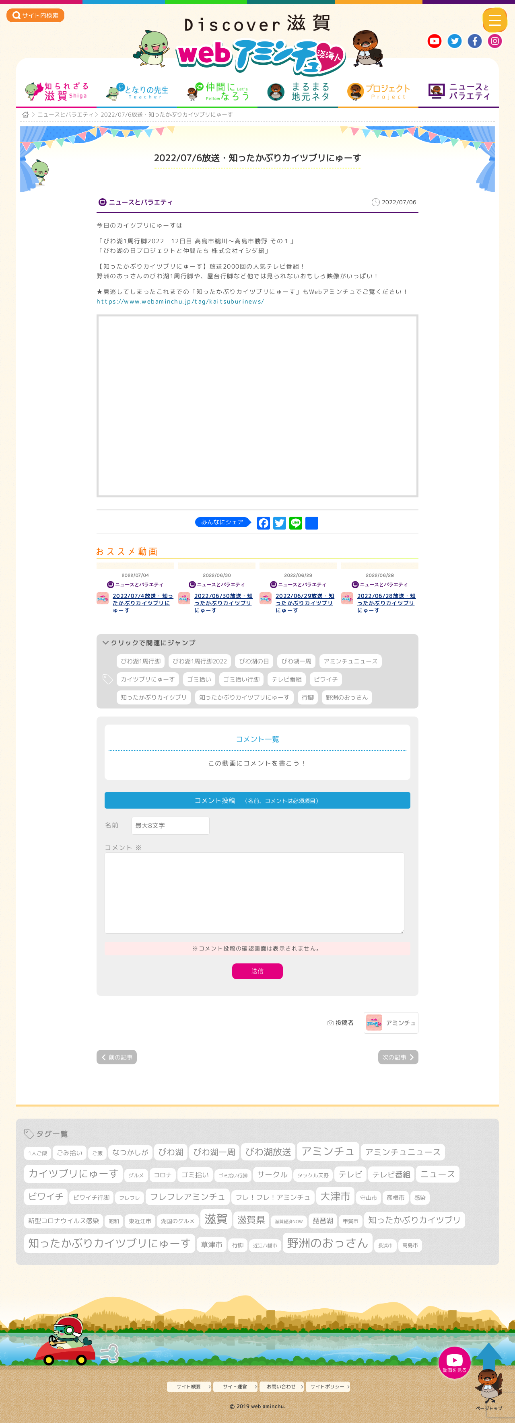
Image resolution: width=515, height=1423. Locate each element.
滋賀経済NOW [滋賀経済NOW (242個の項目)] (289, 1221)
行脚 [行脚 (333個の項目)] (237, 1245)
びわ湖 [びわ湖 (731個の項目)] (170, 1152)
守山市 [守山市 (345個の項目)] (368, 1198)
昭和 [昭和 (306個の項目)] (114, 1221)
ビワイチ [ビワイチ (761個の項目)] (46, 1197)
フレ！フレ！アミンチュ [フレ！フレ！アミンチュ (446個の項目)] (273, 1197)
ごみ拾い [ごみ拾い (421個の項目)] (69, 1152)
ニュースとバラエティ (459, 92)
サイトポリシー (327, 1386)
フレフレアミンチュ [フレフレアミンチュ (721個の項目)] (188, 1197)
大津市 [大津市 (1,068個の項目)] (335, 1196)
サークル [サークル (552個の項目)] (272, 1174)
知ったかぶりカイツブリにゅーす (244, 697)
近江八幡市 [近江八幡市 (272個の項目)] (265, 1245)
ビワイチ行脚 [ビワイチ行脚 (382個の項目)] (91, 1197)
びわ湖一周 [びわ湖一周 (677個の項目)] (214, 1152)
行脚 (308, 697)
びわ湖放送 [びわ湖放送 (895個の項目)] (268, 1151)
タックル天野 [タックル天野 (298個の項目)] (313, 1175)
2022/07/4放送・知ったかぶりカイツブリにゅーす (143, 603)
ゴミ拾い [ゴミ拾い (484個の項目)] (195, 1175)
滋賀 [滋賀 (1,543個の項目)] (216, 1219)
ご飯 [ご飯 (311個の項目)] (97, 1153)
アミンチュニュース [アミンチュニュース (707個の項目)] (403, 1152)
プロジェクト (378, 92)
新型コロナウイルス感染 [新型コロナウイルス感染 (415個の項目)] (63, 1220)
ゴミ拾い (199, 679)
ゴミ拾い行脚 (241, 679)
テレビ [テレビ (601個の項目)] (350, 1174)
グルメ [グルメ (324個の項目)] (136, 1175)
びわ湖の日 (254, 661)
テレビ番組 (287, 679)
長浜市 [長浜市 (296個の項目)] (385, 1245)
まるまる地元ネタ (298, 92)
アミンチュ (401, 1023)
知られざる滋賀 (56, 92)
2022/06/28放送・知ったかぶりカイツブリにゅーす (386, 603)
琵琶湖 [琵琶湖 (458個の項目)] (323, 1220)
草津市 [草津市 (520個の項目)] (211, 1244)
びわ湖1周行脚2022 (200, 661)
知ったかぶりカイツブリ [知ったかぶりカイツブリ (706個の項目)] (414, 1220)
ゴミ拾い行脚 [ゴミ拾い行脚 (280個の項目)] (232, 1175)
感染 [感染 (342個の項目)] (420, 1198)
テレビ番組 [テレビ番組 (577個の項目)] (391, 1174)
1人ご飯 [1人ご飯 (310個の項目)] (37, 1153)
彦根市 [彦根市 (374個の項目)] (396, 1197)
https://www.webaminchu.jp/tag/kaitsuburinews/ (181, 301)
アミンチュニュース (350, 661)
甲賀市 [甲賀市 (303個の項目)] (350, 1221)
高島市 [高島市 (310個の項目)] (410, 1245)
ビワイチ (326, 679)
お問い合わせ (281, 1386)
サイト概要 (189, 1386)
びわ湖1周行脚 (141, 661)
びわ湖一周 (296, 661)
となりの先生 (137, 92)
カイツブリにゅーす (148, 679)
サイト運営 (235, 1386)
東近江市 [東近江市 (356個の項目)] (140, 1221)
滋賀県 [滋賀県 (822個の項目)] (251, 1220)
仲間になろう (217, 92)
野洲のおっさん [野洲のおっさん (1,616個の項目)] (328, 1242)
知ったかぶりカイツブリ (154, 697)
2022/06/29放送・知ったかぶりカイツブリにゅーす (305, 603)
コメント (123, 847)
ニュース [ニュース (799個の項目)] (437, 1174)
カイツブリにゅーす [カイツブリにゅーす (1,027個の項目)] (73, 1173)
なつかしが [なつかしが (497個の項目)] (130, 1153)
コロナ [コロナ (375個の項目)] (163, 1175)
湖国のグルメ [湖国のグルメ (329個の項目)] (178, 1221)
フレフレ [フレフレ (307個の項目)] (129, 1197)
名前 (112, 825)
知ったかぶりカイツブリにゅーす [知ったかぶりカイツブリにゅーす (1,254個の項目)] (109, 1243)
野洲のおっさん (347, 697)
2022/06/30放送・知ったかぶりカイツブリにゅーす (223, 603)
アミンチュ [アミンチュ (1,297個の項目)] (328, 1151)
